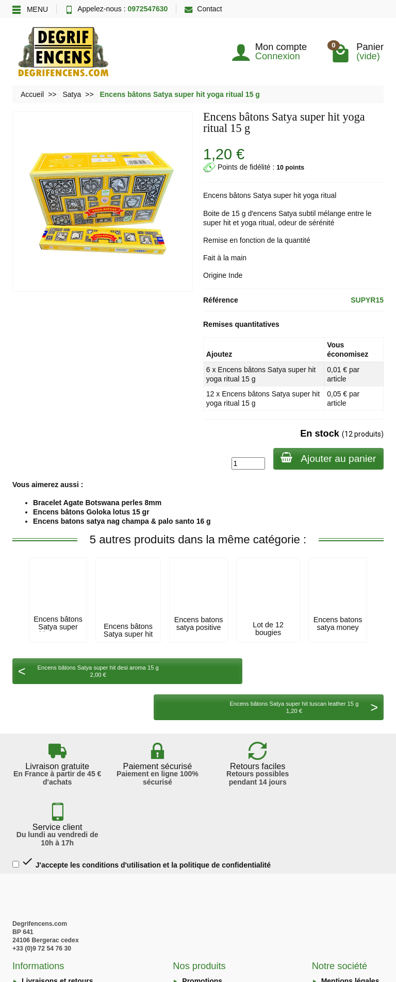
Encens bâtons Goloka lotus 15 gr (91, 512)
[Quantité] (246, 463)
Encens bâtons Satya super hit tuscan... (58, 626)
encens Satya (275, 213)
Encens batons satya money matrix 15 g (338, 627)
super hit (287, 195)
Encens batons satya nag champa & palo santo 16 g (122, 521)
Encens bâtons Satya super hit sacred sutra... (128, 633)
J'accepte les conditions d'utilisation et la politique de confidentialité (141, 766)
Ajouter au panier (327, 458)
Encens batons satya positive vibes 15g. (198, 627)
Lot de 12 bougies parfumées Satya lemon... (268, 636)
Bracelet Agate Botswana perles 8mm (97, 502)
